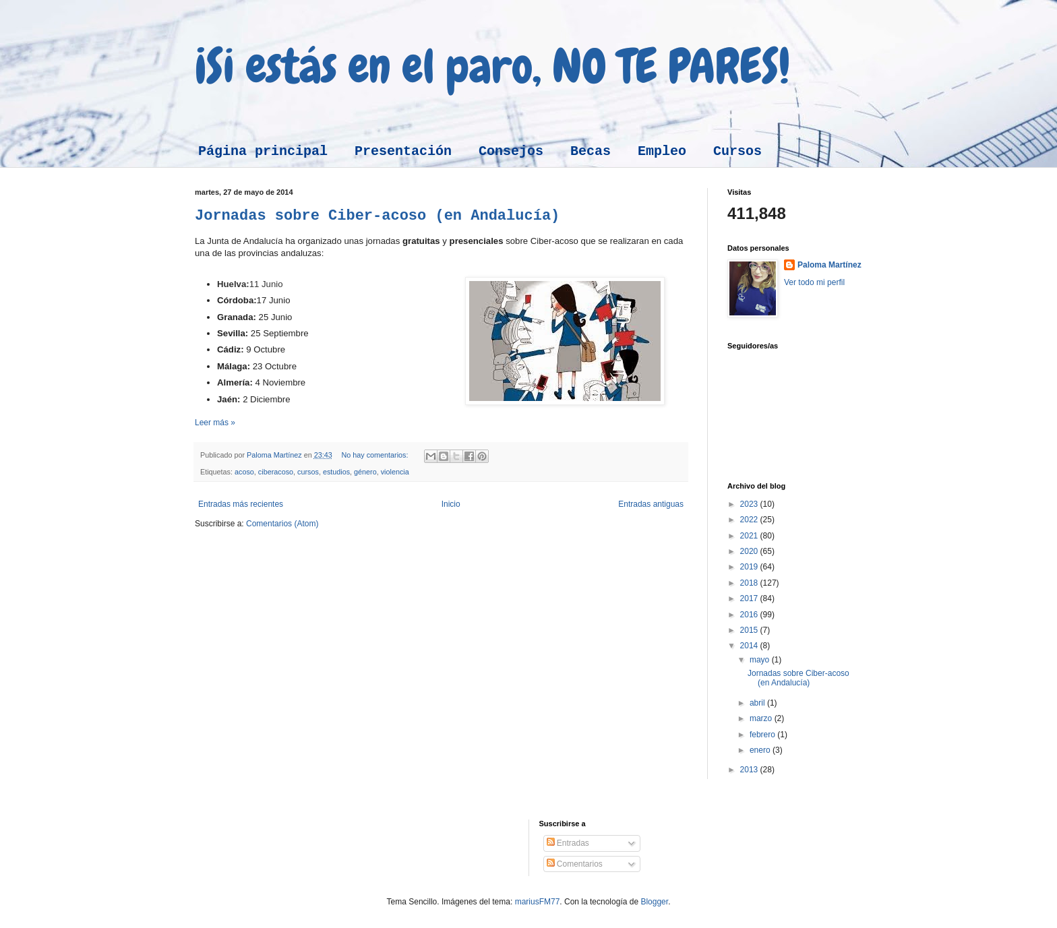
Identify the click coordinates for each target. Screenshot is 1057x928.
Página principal (263, 151)
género (365, 472)
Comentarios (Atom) (282, 523)
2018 (750, 583)
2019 (750, 566)
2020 (750, 551)
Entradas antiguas (651, 504)
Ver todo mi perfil (814, 282)
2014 (750, 645)
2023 (750, 504)
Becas (590, 151)
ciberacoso (275, 472)
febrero (763, 734)
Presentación (403, 151)
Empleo (662, 151)
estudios (336, 472)
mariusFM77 (537, 901)
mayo (761, 659)
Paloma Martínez (829, 265)
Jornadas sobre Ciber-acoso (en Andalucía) (377, 216)
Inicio (451, 504)
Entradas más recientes (240, 504)
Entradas (568, 843)
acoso (244, 472)
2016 (750, 614)
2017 (750, 598)
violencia (395, 472)
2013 (750, 769)
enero (761, 750)
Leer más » (215, 422)
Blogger (654, 901)
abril (758, 703)
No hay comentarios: (375, 455)
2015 (750, 630)
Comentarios (575, 864)
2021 (750, 535)
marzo (762, 718)
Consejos (511, 151)
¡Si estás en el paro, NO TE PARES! (492, 66)
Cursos (737, 151)
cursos (308, 472)
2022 (750, 519)
